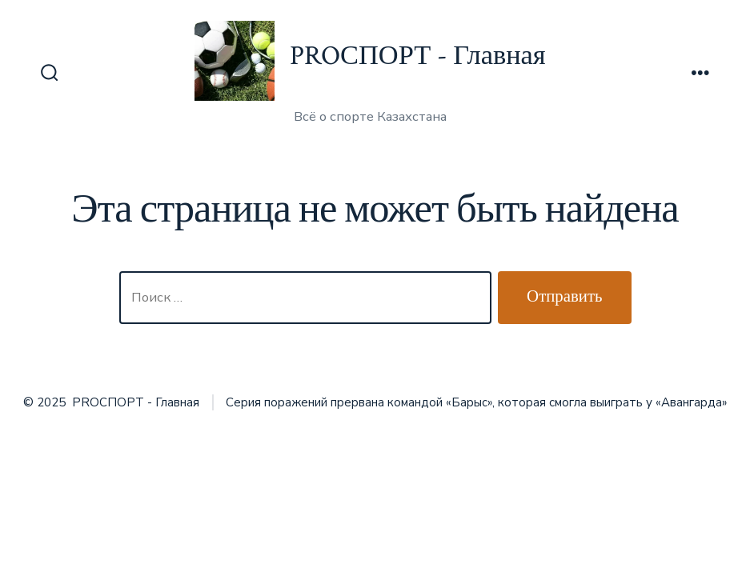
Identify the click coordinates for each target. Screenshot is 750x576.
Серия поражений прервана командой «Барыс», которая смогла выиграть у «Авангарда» (476, 402)
